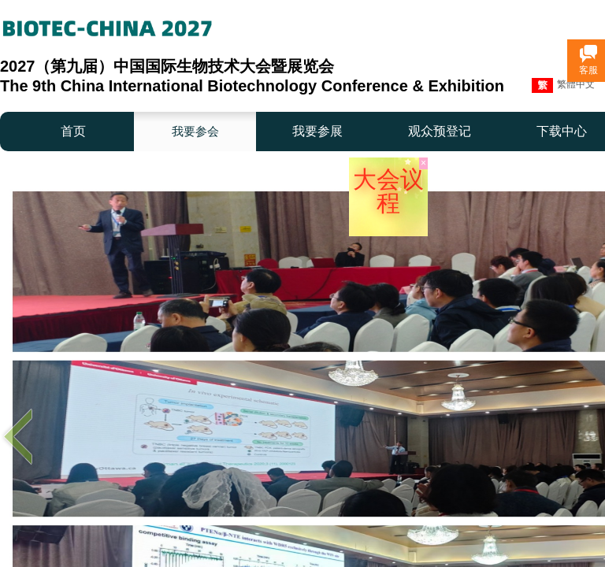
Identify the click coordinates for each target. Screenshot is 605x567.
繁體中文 (563, 85)
